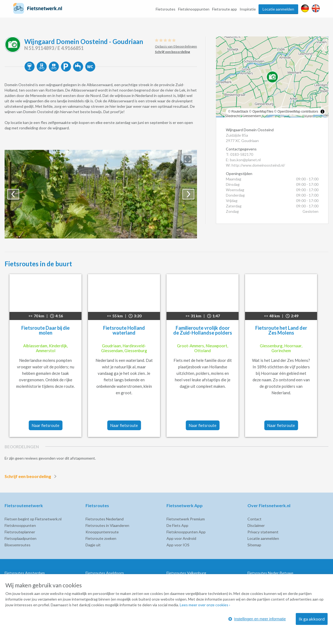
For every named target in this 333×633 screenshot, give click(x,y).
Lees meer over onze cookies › (205, 604)
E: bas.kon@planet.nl (243, 159)
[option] (101, 194)
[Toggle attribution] (322, 111)
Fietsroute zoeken (101, 538)
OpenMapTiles (262, 111)
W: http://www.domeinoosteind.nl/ (255, 165)
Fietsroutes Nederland (105, 519)
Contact (254, 519)
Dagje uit (93, 545)
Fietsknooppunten (193, 9)
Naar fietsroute (45, 425)
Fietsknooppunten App (186, 532)
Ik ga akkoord (312, 618)
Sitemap (254, 545)
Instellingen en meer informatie (257, 619)
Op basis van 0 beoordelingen (176, 46)
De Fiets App (177, 525)
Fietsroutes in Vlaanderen (107, 525)
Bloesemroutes (17, 545)
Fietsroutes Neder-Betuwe (270, 573)
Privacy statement (262, 532)
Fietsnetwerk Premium (185, 519)
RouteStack (240, 111)
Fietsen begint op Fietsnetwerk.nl (33, 519)
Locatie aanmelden (278, 9)
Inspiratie (248, 9)
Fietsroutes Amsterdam (25, 573)
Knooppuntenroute (102, 532)
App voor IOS (177, 545)
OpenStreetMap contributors (297, 111)
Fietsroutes (165, 9)
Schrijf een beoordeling (32, 476)
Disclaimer (256, 525)
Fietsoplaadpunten (20, 538)
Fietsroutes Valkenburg (186, 573)
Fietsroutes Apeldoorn (105, 573)
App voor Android (181, 538)
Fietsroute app (224, 9)
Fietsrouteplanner (20, 532)
